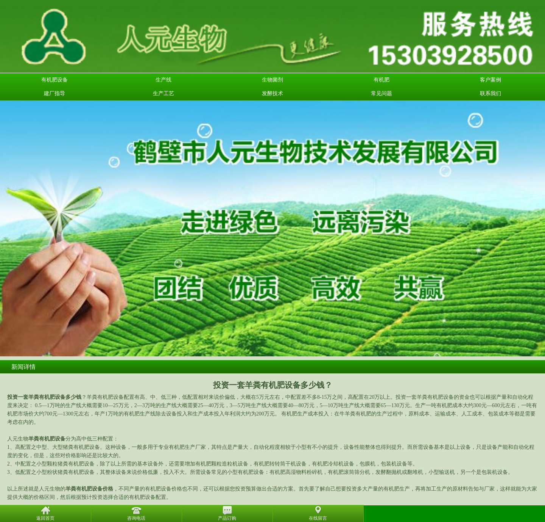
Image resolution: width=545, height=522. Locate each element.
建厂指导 (54, 93)
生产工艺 (163, 93)
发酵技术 (272, 93)
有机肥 (381, 80)
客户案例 (490, 80)
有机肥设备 (54, 80)
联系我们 (490, 93)
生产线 (163, 80)
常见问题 (381, 93)
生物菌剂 (272, 80)
